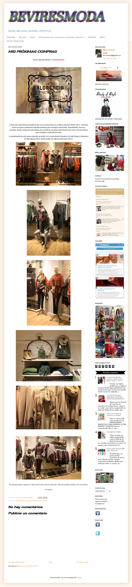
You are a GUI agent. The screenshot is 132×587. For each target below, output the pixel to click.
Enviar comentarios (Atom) (28, 566)
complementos (20, 501)
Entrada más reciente (17, 562)
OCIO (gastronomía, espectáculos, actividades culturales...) (61, 37)
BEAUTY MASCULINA (15, 41)
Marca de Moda (31, 501)
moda (40, 501)
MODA (32, 37)
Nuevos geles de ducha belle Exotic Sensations (116, 449)
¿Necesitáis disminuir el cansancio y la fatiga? (114, 414)
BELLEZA (23, 37)
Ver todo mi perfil (109, 58)
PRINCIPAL (11, 37)
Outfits (44, 501)
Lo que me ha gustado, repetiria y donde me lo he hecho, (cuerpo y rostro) (115, 379)
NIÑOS (102, 37)
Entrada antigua (82, 562)
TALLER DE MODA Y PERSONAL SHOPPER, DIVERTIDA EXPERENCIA (116, 397)
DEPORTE (92, 37)
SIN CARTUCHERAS (114, 432)
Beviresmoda (110, 50)
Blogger (79, 578)
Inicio (50, 562)
